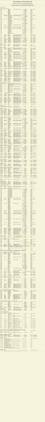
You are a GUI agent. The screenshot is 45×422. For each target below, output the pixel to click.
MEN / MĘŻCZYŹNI (29, 3)
